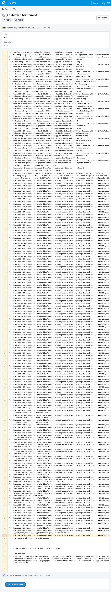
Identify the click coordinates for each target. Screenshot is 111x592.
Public (20, 19)
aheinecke (23, 27)
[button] (108, 3)
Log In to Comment (15, 584)
